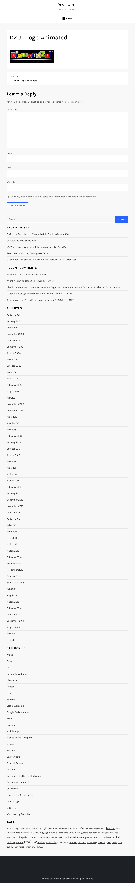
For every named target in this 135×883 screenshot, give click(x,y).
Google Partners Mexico (19, 712)
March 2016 (13, 550)
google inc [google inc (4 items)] (75, 832)
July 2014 (11, 633)
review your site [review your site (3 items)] (77, 842)
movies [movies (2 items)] (53, 837)
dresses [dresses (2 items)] (72, 828)
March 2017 (13, 480)
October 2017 (13, 448)
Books (10, 661)
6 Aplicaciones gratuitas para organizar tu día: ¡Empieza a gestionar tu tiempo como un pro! (69, 287)
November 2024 (15, 334)
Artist (10, 654)
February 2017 (14, 487)
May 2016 (12, 538)
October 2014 (14, 614)
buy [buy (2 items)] (39, 828)
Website (11, 182)
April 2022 (12, 378)
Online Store (13, 756)
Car (8, 667)
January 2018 (14, 442)
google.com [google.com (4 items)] (48, 832)
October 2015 (14, 576)
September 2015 (15, 582)
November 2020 (15, 404)
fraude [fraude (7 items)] (110, 828)
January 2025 (14, 321)
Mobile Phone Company (19, 737)
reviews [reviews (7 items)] (64, 842)
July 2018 (11, 429)
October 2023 (14, 365)
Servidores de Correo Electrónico (24, 775)
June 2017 (12, 467)
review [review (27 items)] (30, 841)
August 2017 (13, 455)
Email (10, 167)
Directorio (12, 680)
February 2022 (14, 385)
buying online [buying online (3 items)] (49, 828)
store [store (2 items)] (120, 842)
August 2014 (13, 627)
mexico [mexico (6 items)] (32, 837)
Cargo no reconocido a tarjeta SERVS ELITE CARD (46, 293)
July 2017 (11, 461)
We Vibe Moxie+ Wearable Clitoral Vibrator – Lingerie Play (37, 247)
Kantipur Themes (83, 878)
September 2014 (15, 620)
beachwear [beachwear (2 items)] (25, 828)
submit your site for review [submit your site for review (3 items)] (21, 846)
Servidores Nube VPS (18, 782)
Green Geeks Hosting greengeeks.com (27, 253)
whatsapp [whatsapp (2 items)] (40, 847)
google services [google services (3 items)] (89, 832)
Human (11, 724)
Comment (13, 109)
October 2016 (14, 512)
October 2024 (14, 340)
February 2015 (14, 608)
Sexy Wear (12, 788)
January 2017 (14, 493)
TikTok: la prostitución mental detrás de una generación (38, 234)
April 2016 (12, 544)
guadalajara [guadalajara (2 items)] (103, 833)
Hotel (9, 718)
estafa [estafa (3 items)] (79, 828)
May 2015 (12, 595)
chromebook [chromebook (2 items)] (62, 828)
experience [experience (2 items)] (88, 828)
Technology (13, 801)
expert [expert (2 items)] (97, 828)
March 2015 (13, 601)
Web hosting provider (18, 814)
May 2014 (12, 640)
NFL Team (12, 750)
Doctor (10, 686)
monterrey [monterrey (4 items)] (44, 837)
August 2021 (13, 391)
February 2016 (14, 557)
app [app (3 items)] (18, 828)
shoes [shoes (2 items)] (114, 842)
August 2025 (14, 314)
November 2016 (15, 506)
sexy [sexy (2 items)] (95, 842)
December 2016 (15, 499)
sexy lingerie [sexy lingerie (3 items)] (104, 842)
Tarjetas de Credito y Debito (22, 795)
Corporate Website (17, 673)
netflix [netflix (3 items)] (61, 837)
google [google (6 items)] (37, 832)
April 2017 (12, 474)
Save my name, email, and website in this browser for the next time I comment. (54, 196)
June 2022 (12, 372)
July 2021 (11, 397)
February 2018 (14, 436)
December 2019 (15, 410)
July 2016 (11, 525)
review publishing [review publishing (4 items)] (47, 842)
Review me (67, 4)
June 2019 (12, 416)
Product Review (15, 763)
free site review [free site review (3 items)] (24, 832)
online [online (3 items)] (68, 837)
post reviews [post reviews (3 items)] (104, 837)
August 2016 (13, 518)
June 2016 (12, 531)
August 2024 (14, 353)
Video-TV (11, 807)
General (11, 699)
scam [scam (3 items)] (90, 842)
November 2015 (15, 569)
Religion (11, 769)
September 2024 (16, 346)
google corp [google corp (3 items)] (62, 832)
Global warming (15, 705)
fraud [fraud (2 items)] (102, 828)
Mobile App (13, 731)
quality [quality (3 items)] (19, 842)
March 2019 (13, 423)
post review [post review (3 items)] (91, 837)
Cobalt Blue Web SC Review (21, 240)
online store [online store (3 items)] (78, 837)
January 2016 (14, 563)
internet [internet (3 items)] (113, 832)
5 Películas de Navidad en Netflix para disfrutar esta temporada (41, 259)
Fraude (10, 693)
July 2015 (11, 589)
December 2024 (15, 327)
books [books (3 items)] (34, 828)
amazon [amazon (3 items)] (11, 828)
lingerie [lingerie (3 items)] (23, 837)
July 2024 (12, 359)
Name (10, 153)
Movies (10, 744)
